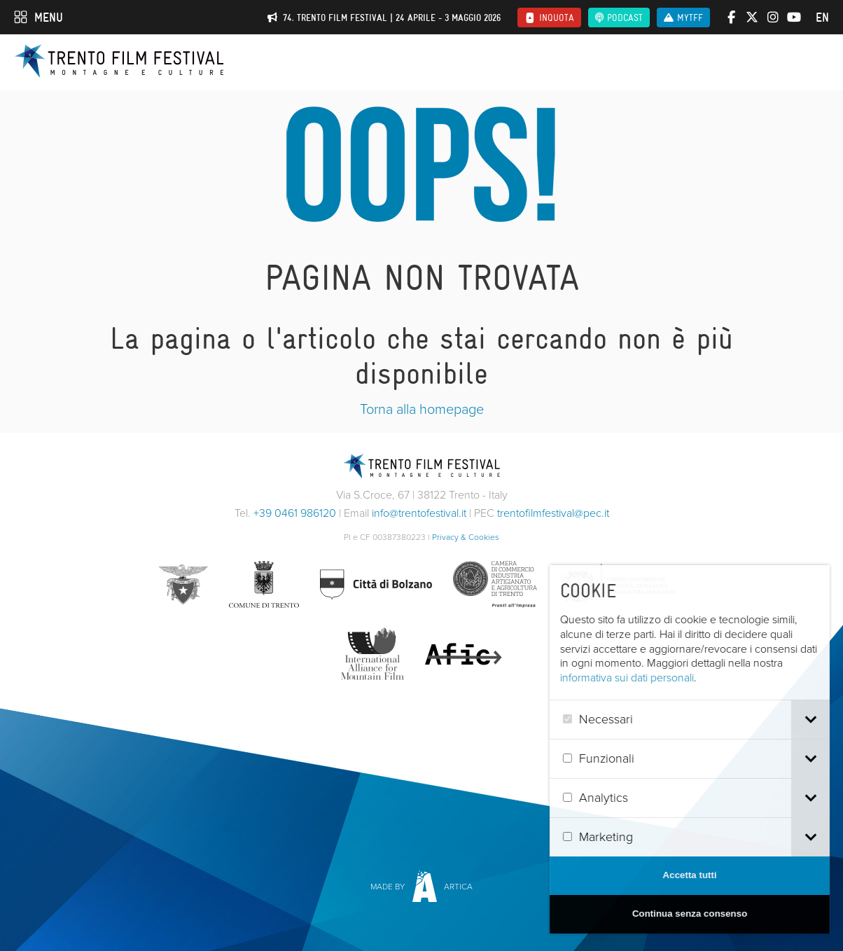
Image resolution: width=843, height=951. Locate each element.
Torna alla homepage (422, 408)
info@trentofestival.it (419, 513)
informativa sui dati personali (652, 677)
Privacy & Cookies (465, 537)
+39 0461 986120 (294, 513)
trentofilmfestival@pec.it (553, 513)
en (822, 18)
